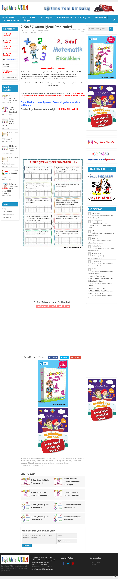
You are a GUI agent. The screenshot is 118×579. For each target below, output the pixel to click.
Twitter (65, 357)
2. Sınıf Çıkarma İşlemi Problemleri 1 (53, 302)
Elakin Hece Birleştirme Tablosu (13, 148)
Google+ (76, 357)
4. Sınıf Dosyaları (82, 17)
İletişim (27, 20)
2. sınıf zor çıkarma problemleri (45, 463)
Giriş (4, 209)
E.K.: (101, 233)
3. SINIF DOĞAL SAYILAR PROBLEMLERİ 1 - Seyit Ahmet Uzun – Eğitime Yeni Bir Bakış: (101, 281)
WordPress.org (7, 217)
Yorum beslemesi (8, 214)
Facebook (54, 357)
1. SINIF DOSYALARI (26, 17)
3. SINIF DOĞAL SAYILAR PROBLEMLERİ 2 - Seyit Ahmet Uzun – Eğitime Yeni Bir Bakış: (101, 293)
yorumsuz (74, 29)
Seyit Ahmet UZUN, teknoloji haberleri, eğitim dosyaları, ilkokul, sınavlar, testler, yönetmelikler (14, 569)
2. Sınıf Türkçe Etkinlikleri (13, 110)
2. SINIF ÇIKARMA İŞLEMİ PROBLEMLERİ (44, 459)
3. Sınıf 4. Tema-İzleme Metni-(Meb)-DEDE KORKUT (10, 188)
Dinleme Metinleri (11, 20)
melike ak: (99, 240)
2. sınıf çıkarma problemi (63, 461)
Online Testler (100, 17)
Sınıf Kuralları (95, 563)
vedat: (100, 271)
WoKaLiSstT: (101, 248)
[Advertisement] (53, 136)
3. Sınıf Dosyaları (64, 17)
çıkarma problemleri (62, 463)
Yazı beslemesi (7, 212)
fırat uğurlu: (100, 215)
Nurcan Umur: (96, 256)
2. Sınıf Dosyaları (45, 17)
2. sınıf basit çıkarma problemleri (71, 459)
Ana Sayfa (9, 17)
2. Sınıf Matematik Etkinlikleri (13, 98)
